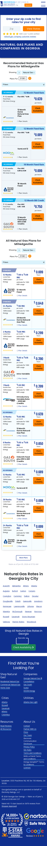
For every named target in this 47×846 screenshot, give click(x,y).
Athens (26, 586)
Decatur (35, 596)
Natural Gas (28, 72)
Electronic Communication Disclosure (30, 741)
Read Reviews (6, 726)
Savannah (16, 616)
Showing (12, 72)
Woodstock (31, 622)
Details (23, 121)
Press (26, 732)
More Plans (23, 558)
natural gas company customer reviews (20, 36)
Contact (27, 726)
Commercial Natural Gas (10, 684)
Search (28, 5)
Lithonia (30, 606)
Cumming (17, 596)
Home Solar (5, 687)
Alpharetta (16, 586)
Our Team (28, 735)
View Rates (33, 28)
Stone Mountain (28, 616)
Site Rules (27, 750)
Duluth (18, 601)
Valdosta (6, 622)
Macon (39, 606)
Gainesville (27, 601)
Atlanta (34, 586)
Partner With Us (30, 729)
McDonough (17, 611)
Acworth (6, 586)
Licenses (27, 767)
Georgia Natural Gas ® (33, 678)
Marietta (6, 611)
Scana (26, 687)
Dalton (26, 596)
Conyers (32, 591)
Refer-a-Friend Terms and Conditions (32, 757)
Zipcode (21, 638)
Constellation (29, 681)
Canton (23, 591)
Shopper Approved (9, 806)
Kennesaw (7, 606)
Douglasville (8, 601)
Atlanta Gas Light (30, 702)
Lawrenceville (19, 606)
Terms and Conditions (32, 753)
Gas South (28, 684)
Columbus (6, 714)
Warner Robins (18, 622)
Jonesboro (38, 601)
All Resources (5, 729)
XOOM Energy (29, 691)
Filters (5, 84)
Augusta (6, 591)
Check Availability (37, 145)
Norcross (38, 611)
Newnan (28, 611)
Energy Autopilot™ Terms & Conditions (34, 763)
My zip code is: (21, 2)
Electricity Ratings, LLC (11, 792)
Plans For (14, 79)
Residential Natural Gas (9, 681)
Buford (15, 591)
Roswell (6, 616)
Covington (7, 596)
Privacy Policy (29, 747)
